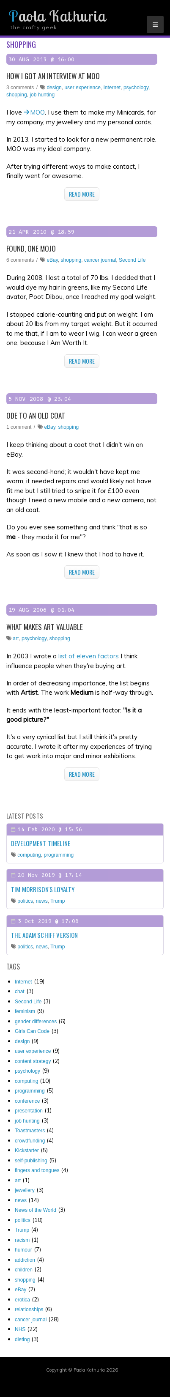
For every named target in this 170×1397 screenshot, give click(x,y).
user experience (82, 87)
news (42, 901)
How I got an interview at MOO (53, 76)
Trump (57, 901)
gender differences (36, 1021)
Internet (112, 87)
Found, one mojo (31, 248)
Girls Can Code (32, 1031)
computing (29, 855)
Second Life (132, 260)
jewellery (25, 1190)
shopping (16, 95)
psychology (135, 87)
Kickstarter (27, 1150)
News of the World (35, 1210)
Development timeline (40, 843)
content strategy (33, 1061)
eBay (52, 260)
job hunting (42, 95)
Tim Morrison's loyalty (42, 889)
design (54, 87)
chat (20, 991)
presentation (29, 1111)
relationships (29, 1309)
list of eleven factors (88, 656)
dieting (22, 1339)
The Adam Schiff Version (44, 935)
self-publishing (31, 1161)
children (24, 1270)
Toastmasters (30, 1131)
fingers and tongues (37, 1170)
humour (23, 1250)
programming (59, 855)
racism (22, 1240)
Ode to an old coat (35, 415)
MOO (37, 112)
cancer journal (100, 260)
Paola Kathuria (57, 16)
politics (25, 901)
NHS (20, 1329)
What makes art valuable (44, 627)
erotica (22, 1300)
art (16, 638)
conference (27, 1101)
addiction (25, 1260)
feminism (25, 1011)
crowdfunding (30, 1141)
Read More (82, 193)
